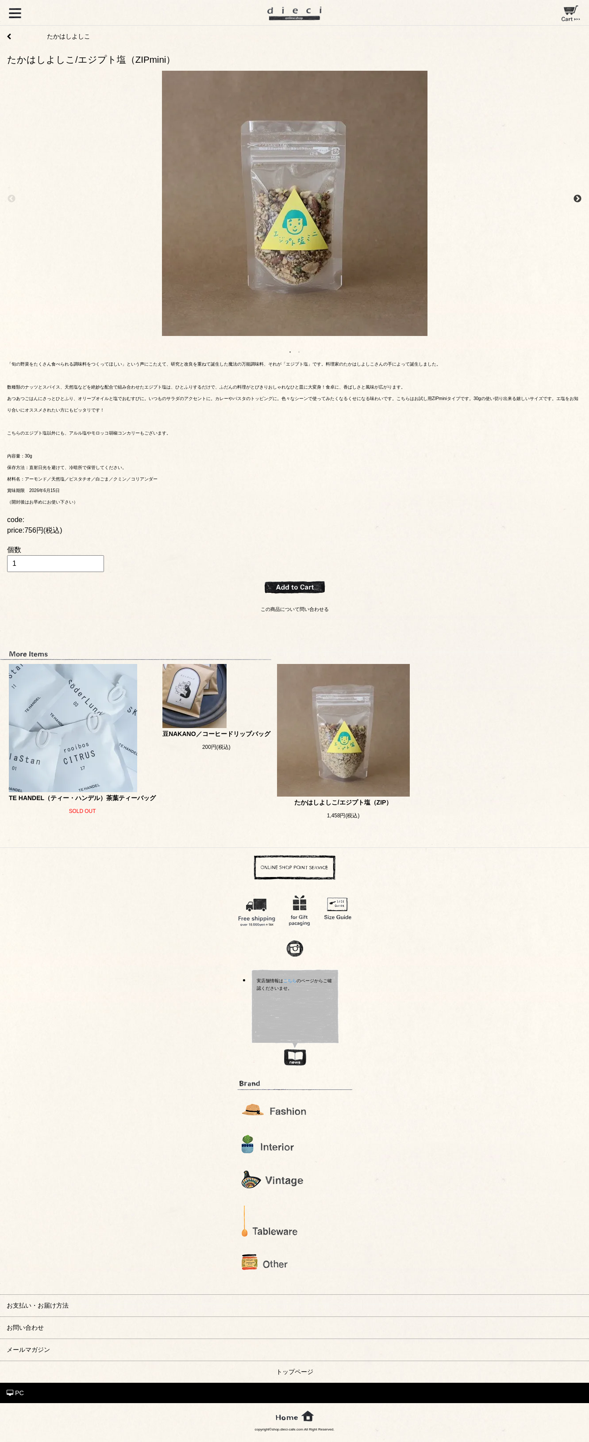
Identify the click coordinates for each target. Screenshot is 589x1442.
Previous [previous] (11, 199)
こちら (289, 980)
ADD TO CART (294, 587)
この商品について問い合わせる (295, 609)
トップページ (294, 1371)
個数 (14, 549)
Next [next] (577, 199)
